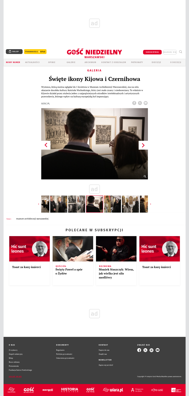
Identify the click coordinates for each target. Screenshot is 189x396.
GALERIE (71, 62)
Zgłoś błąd (15, 377)
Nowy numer (13, 62)
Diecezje (156, 62)
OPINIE (51, 62)
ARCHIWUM (90, 62)
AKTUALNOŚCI (32, 62)
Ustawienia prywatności (65, 358)
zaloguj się (169, 52)
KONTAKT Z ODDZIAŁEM (113, 62)
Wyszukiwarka (180, 51)
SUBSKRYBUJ (152, 52)
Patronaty (137, 62)
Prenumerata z (35, 51)
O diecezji (175, 62)
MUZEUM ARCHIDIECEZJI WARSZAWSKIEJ (32, 219)
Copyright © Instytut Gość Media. (149, 376)
